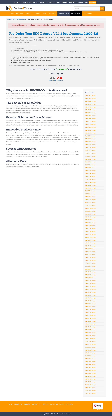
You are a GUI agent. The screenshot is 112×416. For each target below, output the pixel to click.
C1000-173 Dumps (90, 303)
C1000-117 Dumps (90, 353)
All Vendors (19, 13)
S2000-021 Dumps (90, 202)
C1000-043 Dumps (90, 101)
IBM (14, 19)
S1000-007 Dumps (90, 347)
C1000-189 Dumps (90, 217)
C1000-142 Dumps (90, 318)
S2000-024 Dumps (90, 251)
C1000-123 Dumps (90, 344)
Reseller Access (75, 13)
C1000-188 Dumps (90, 214)
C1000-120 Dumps (90, 133)
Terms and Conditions (56, 80)
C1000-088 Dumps (90, 364)
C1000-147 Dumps (90, 321)
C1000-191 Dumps (90, 240)
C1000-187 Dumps (90, 248)
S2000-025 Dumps (90, 254)
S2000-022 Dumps (90, 205)
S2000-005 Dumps (90, 162)
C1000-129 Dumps (90, 159)
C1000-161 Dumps (90, 295)
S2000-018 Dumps (90, 263)
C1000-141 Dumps (90, 173)
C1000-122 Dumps (90, 141)
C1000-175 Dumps (90, 312)
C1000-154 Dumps (90, 199)
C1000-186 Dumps (90, 208)
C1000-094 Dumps (90, 127)
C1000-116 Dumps (90, 350)
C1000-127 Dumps (90, 147)
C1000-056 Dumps (90, 376)
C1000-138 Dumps (90, 335)
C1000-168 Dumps (90, 301)
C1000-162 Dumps (90, 306)
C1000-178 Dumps (90, 222)
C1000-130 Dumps (90, 338)
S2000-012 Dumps (90, 156)
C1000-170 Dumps (90, 277)
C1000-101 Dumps (90, 358)
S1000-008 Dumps (90, 136)
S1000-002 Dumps (90, 356)
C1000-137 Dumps (90, 170)
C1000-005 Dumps (90, 95)
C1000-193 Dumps (90, 243)
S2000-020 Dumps (90, 211)
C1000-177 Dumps (90, 220)
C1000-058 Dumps (90, 104)
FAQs (44, 13)
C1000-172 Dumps (90, 280)
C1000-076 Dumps (90, 110)
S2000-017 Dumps (90, 193)
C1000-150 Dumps (90, 324)
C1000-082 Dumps (90, 370)
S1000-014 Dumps (90, 153)
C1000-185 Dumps (90, 234)
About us (45, 404)
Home (12, 13)
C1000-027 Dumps (90, 98)
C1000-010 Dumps (90, 379)
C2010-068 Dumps (90, 382)
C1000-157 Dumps (90, 292)
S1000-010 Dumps (90, 150)
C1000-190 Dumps (90, 237)
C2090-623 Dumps (90, 384)
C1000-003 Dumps (90, 387)
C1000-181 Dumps (90, 228)
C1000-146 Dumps (90, 182)
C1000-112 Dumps (90, 130)
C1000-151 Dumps (90, 188)
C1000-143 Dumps (90, 327)
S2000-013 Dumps (90, 165)
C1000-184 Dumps (90, 231)
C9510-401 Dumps (90, 393)
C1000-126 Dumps (90, 144)
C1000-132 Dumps (90, 332)
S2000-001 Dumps (90, 179)
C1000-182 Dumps (90, 257)
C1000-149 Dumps (90, 185)
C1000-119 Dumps (90, 139)
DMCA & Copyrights (66, 404)
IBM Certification (21, 19)
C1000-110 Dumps (90, 124)
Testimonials (52, 13)
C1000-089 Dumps (90, 118)
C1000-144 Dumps (90, 176)
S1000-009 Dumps (90, 341)
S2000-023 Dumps (90, 269)
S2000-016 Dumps (90, 191)
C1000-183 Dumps (90, 260)
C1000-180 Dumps (90, 225)
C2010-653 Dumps (90, 390)
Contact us (36, 404)
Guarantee (37, 13)
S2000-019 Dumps (90, 266)
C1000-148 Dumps (90, 330)
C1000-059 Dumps (90, 373)
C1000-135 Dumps (90, 167)
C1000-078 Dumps (90, 112)
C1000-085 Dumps (90, 361)
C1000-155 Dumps (90, 289)
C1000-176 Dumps (90, 283)
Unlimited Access (64, 13)
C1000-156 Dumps (90, 315)
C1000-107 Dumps (90, 121)
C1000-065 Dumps (90, 367)
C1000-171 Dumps (90, 286)
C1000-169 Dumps (90, 275)
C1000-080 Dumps (90, 107)
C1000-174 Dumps (90, 298)
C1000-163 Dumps (90, 309)
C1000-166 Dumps (90, 272)
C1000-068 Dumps (90, 115)
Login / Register (87, 13)
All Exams (28, 13)
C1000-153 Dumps (90, 196)
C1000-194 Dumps (90, 246)
